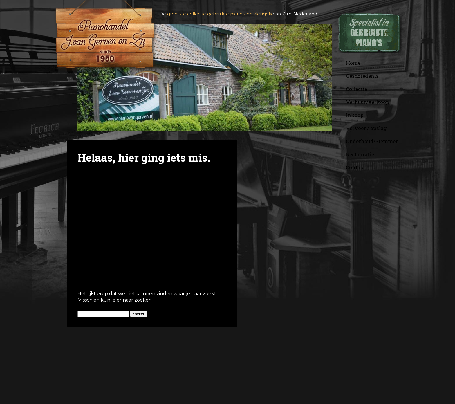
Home (353, 62)
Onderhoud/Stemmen (372, 141)
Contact (355, 167)
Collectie (356, 89)
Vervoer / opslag (366, 128)
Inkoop (355, 115)
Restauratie (360, 154)
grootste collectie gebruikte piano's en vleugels (219, 14)
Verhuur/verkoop (367, 102)
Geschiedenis (362, 76)
